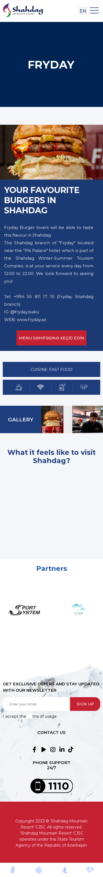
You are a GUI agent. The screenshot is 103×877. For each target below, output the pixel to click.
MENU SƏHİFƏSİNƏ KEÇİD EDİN (51, 338)
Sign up (85, 704)
